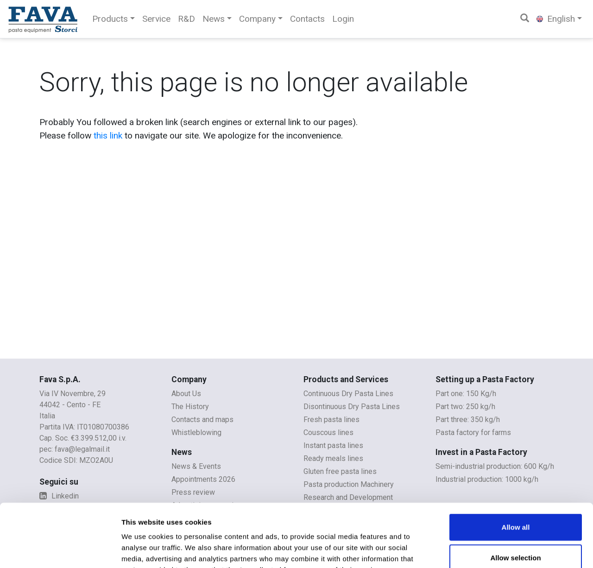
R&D (186, 18)
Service (156, 18)
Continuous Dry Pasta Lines (348, 393)
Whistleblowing (196, 432)
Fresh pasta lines (331, 419)
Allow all (516, 469)
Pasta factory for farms (473, 432)
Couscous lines (328, 432)
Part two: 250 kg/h (465, 406)
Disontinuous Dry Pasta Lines (351, 406)
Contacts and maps (202, 419)
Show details (486, 550)
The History (190, 406)
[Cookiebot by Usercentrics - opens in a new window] (60, 550)
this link (108, 135)
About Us (186, 393)
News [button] (213, 18)
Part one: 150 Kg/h (465, 393)
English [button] (555, 18)
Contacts (307, 18)
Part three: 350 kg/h (467, 419)
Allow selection (515, 500)
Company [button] (257, 18)
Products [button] (110, 18)
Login (343, 18)
